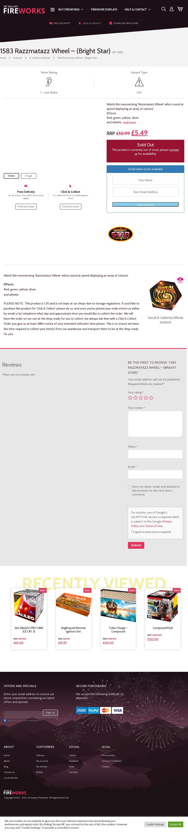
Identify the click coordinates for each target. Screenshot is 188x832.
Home (3, 57)
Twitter (72, 755)
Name (132, 446)
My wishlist (41, 766)
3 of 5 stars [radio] (140, 397)
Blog (6, 766)
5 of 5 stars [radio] (151, 397)
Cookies (106, 766)
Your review (136, 408)
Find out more (26, 206)
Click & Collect (90, 23)
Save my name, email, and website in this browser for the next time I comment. (156, 490)
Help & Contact (138, 9)
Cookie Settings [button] (155, 824)
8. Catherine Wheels (39, 57)
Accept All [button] (175, 824)
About (7, 760)
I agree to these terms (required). (151, 531)
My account (42, 760)
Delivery (40, 755)
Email (132, 467)
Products (17, 57)
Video (11, 175)
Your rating (135, 392)
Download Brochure (123, 23)
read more (129, 122)
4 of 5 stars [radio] (146, 397)
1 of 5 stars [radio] (130, 397)
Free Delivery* (60, 23)
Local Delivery (11, 777)
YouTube (73, 772)
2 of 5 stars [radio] (135, 397)
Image (28, 175)
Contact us (9, 772)
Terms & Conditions (111, 760)
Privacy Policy (108, 755)
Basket (39, 772)
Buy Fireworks (70, 9)
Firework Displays (104, 9)
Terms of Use (154, 526)
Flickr (71, 766)
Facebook (74, 760)
